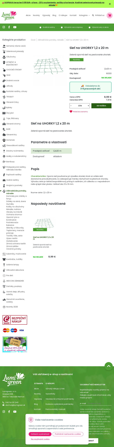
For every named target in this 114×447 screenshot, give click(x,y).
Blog (36, 404)
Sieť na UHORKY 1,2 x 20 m (43, 238)
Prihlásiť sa (99, 15)
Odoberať (89, 441)
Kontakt (37, 409)
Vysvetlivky (50, 394)
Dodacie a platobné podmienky (59, 404)
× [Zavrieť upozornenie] (110, 4)
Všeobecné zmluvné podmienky (60, 399)
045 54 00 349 (11, 402)
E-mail (83, 403)
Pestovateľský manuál (55, 409)
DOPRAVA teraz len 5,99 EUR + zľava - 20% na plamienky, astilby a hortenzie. (40, 2)
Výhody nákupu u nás (55, 388)
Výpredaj (46, 15)
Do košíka (101, 106)
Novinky (36, 15)
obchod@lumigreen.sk (15, 405)
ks (81, 105)
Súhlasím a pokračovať (40, 434)
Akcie (28, 15)
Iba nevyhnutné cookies (40, 439)
